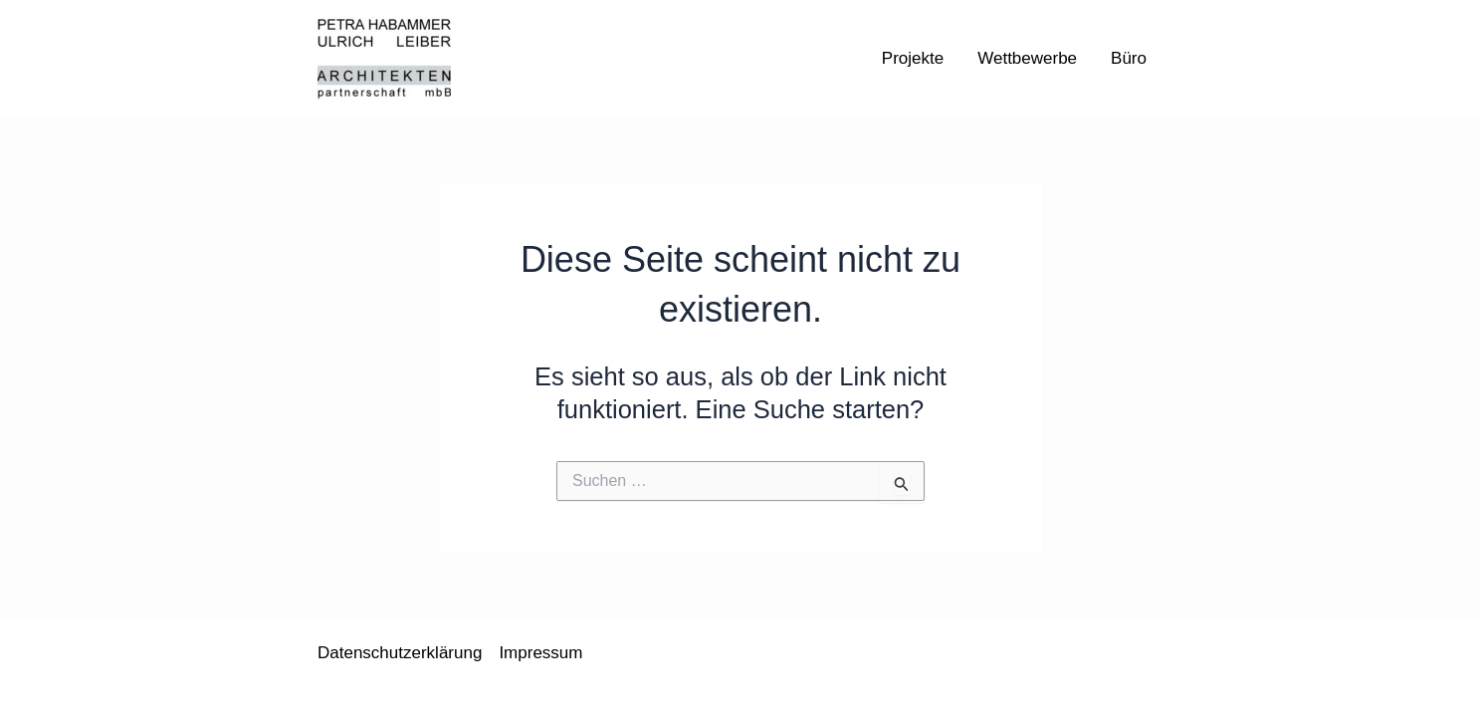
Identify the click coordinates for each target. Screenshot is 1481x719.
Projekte (913, 58)
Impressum (540, 652)
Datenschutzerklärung (399, 652)
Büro (1129, 58)
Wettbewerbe (1027, 58)
